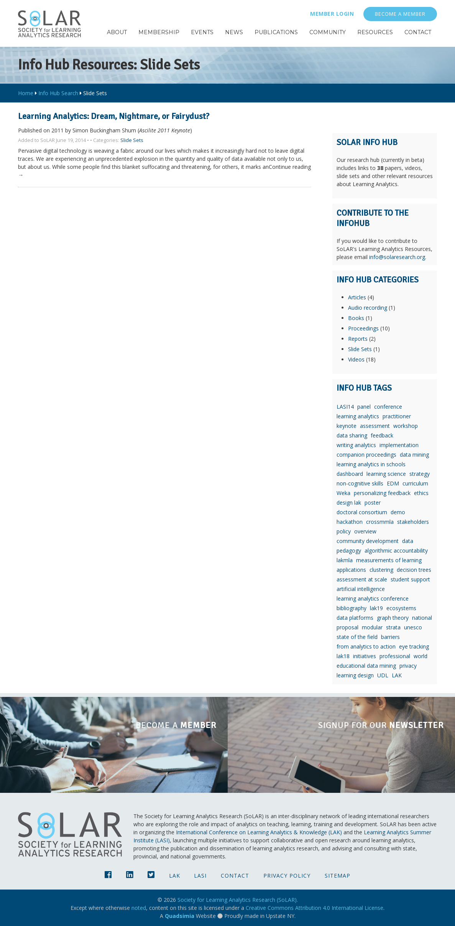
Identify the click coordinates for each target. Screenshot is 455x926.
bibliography (351, 608)
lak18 (343, 656)
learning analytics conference (373, 598)
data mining (414, 454)
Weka (343, 493)
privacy (408, 665)
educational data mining (366, 665)
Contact (235, 875)
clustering (381, 569)
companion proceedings (366, 454)
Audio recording (367, 307)
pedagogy (349, 550)
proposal (347, 627)
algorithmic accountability (396, 550)
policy (344, 531)
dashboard (350, 473)
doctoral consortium (362, 512)
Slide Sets (131, 140)
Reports (358, 338)
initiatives (364, 656)
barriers (390, 636)
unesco (413, 627)
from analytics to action (366, 646)
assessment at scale (362, 579)
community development (368, 541)
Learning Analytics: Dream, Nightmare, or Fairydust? (113, 116)
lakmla (345, 560)
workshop (405, 425)
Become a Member (400, 14)
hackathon (350, 521)
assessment (375, 425)
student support (410, 579)
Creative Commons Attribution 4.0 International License (314, 907)
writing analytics (356, 445)
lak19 (376, 608)
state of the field (357, 636)
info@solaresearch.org (397, 257)
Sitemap (337, 875)
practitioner (397, 416)
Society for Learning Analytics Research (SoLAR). (237, 899)
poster (373, 502)
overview (365, 531)
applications (351, 569)
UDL (382, 675)
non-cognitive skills (360, 483)
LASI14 (345, 406)
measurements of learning (389, 560)
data (407, 541)
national (422, 617)
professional (394, 656)
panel (364, 406)
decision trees (414, 569)
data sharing (352, 435)
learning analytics (358, 416)
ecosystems (401, 608)
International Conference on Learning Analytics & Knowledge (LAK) (259, 832)
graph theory (393, 617)
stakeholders (413, 521)
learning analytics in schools (371, 464)
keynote (346, 425)
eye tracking (414, 646)
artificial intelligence (361, 589)
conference (388, 406)
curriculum (415, 483)
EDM (393, 483)
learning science (386, 473)
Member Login (332, 13)
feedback (382, 435)
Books (356, 318)
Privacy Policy (286, 875)
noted (138, 907)
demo (398, 512)
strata (393, 627)
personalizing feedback (382, 493)
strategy (419, 473)
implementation (399, 445)
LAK (397, 675)
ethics (421, 493)
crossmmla (380, 521)
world (420, 656)
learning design (355, 675)
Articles (357, 297)
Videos (356, 359)
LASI (200, 875)
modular (372, 627)
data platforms (355, 617)
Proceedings (363, 328)
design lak (349, 502)
